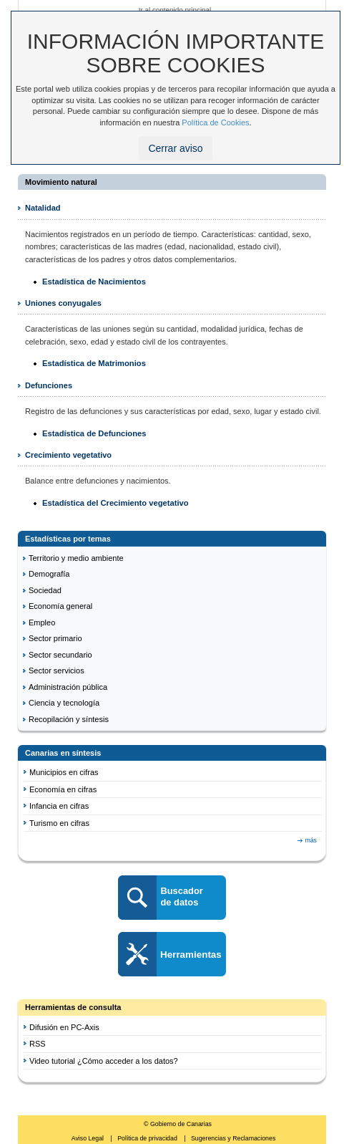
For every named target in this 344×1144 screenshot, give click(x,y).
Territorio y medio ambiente (76, 558)
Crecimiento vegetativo (68, 455)
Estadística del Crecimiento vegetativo (115, 503)
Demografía (49, 573)
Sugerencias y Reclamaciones (233, 1138)
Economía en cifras (63, 789)
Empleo (42, 622)
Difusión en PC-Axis (64, 1027)
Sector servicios (56, 670)
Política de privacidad (148, 1138)
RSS (37, 1043)
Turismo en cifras (59, 823)
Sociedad (45, 590)
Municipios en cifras (64, 772)
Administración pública (68, 687)
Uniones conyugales (63, 303)
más (311, 840)
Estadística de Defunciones (94, 433)
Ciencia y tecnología (64, 702)
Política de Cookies (215, 122)
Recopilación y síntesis (69, 719)
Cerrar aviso (175, 148)
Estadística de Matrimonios (94, 363)
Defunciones (48, 385)
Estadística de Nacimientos (94, 281)
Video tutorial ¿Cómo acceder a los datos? (103, 1061)
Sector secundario (60, 654)
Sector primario (55, 638)
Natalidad (43, 207)
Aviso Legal (89, 1138)
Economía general (60, 606)
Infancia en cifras (59, 806)
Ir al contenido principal (175, 10)
